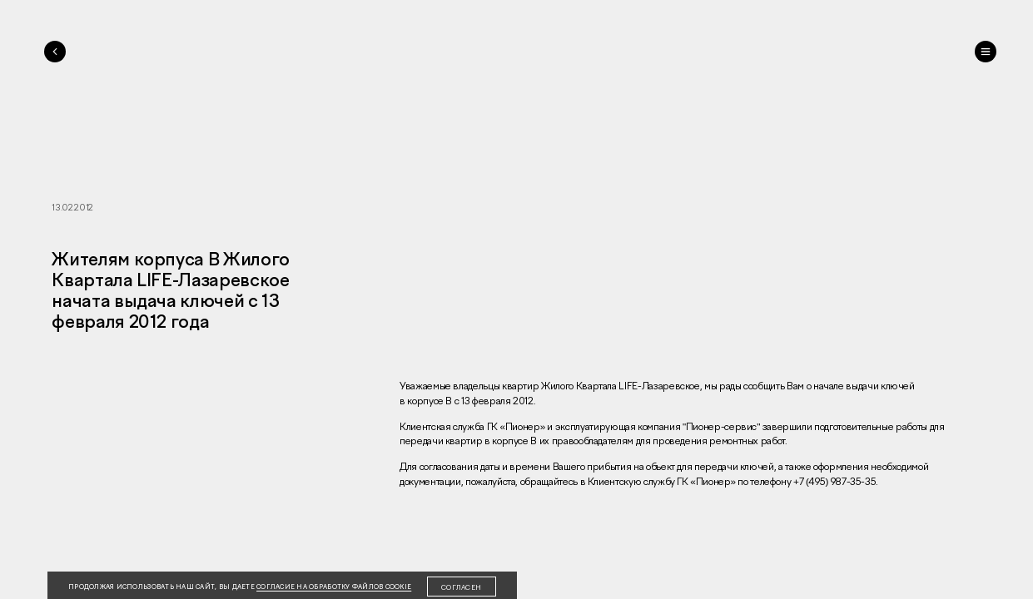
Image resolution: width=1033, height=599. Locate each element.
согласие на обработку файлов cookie (333, 587)
